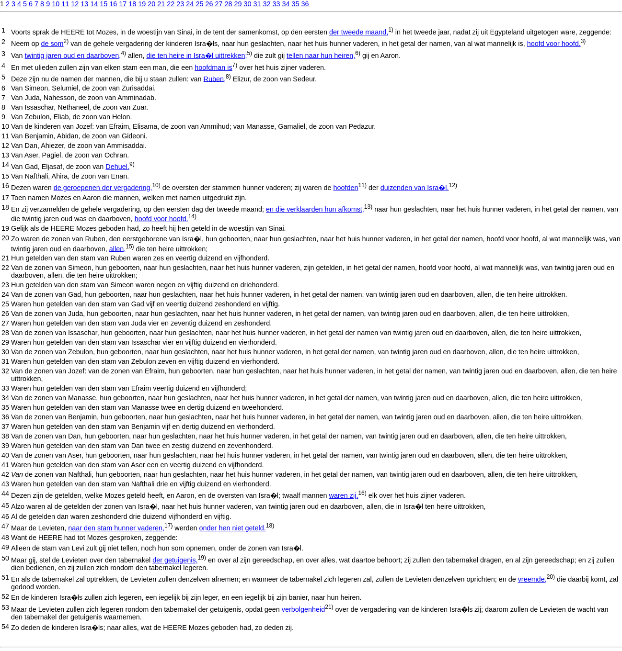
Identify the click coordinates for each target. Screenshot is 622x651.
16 (113, 4)
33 (276, 4)
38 (5, 436)
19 (142, 4)
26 (209, 4)
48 (5, 537)
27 (218, 4)
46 (5, 516)
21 (161, 4)
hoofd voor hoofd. (554, 43)
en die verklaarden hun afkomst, (315, 209)
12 (75, 4)
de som (52, 43)
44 (5, 493)
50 (5, 558)
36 (305, 4)
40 (5, 455)
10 (55, 4)
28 (228, 4)
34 (286, 4)
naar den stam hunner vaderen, (116, 528)
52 (5, 596)
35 (295, 4)
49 (5, 547)
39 (5, 445)
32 (266, 4)
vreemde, (532, 579)
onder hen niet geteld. (232, 528)
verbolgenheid (303, 609)
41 (5, 465)
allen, (117, 248)
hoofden (346, 187)
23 (180, 4)
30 (247, 4)
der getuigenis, (174, 560)
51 (5, 577)
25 (199, 4)
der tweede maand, (358, 32)
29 (238, 4)
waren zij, (343, 495)
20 (151, 4)
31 (257, 4)
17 (123, 4)
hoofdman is (213, 67)
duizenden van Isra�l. (414, 187)
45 (5, 505)
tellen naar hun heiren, (321, 55)
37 (5, 426)
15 (103, 4)
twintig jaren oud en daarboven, (73, 55)
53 (5, 607)
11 (65, 4)
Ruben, (215, 78)
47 (5, 526)
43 (5, 484)
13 (84, 4)
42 (5, 474)
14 (94, 4)
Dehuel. (117, 166)
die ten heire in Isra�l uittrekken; (196, 55)
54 (5, 626)
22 (170, 4)
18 (132, 4)
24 (190, 4)
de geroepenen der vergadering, (103, 187)
